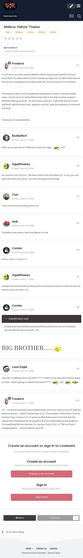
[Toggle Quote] (6, 318)
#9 (78, 368)
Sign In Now (41, 497)
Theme (29, 548)
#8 (78, 307)
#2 (78, 137)
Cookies (53, 548)
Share (20, 518)
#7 (78, 276)
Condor (17, 248)
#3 (78, 165)
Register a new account (41, 473)
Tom (15, 194)
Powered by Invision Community (34, 552)
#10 (77, 400)
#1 (78, 65)
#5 (78, 223)
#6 (78, 249)
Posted (23, 67)
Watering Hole (28, 51)
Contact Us (41, 548)
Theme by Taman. (53, 552)
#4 (78, 196)
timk (15, 221)
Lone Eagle (19, 367)
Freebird (12, 47)
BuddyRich (19, 135)
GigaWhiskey (21, 164)
